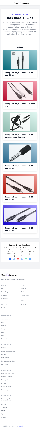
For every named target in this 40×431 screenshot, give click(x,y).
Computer (4, 329)
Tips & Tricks (25, 295)
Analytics (4, 295)
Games (3, 354)
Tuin (2, 414)
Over (2, 288)
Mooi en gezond (6, 390)
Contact (3, 307)
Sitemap (23, 288)
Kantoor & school (6, 377)
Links (23, 292)
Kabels (25, 15)
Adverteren (4, 298)
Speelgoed (4, 407)
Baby (2, 322)
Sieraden (4, 404)
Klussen (3, 383)
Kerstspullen (5, 380)
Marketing (4, 292)
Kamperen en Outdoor (8, 373)
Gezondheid (5, 358)
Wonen (3, 417)
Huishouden (5, 364)
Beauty (3, 326)
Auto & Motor (5, 319)
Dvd (2, 335)
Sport (3, 411)
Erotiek (3, 348)
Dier (2, 332)
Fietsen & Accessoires (8, 351)
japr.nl (21, 426)
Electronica (17, 15)
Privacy (23, 304)
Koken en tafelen (6, 386)
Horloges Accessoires (8, 361)
